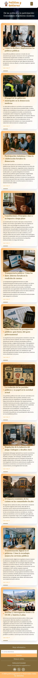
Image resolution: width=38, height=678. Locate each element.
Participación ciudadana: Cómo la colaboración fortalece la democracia (19, 158)
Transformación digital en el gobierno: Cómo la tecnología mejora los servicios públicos (17, 553)
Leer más (6, 68)
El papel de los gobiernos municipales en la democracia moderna (17, 100)
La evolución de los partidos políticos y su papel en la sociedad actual (19, 390)
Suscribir (19, 655)
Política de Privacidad (19, 663)
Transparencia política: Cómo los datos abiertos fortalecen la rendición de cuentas (19, 275)
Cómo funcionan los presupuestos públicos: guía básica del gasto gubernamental (19, 332)
